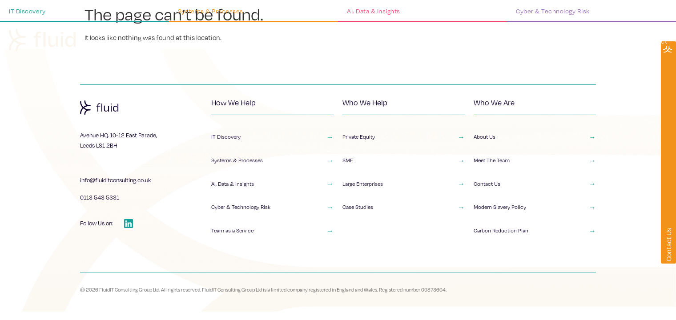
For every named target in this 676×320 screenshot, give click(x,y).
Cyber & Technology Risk (272, 210)
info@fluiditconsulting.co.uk (115, 180)
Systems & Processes (272, 161)
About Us (535, 137)
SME (403, 161)
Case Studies (403, 210)
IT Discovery (272, 137)
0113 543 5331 (99, 197)
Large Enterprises (403, 186)
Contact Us (535, 186)
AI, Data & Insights (272, 186)
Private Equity (403, 137)
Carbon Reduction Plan (535, 235)
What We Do (404, 41)
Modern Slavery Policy (535, 210)
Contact (656, 41)
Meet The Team (535, 161)
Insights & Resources (591, 41)
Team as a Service (272, 235)
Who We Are (521, 41)
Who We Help (463, 41)
